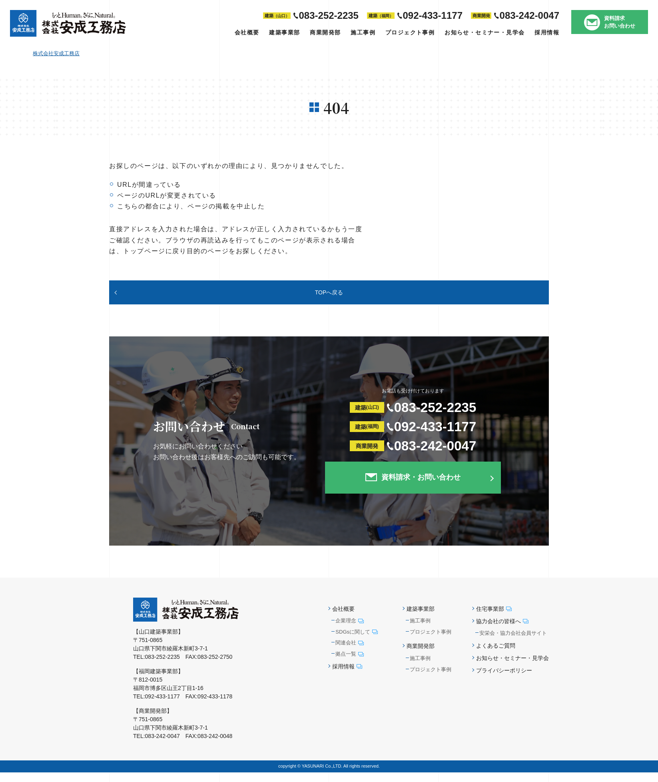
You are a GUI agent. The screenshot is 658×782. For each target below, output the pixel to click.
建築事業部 (284, 32)
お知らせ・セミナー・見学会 (484, 32)
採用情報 (546, 32)
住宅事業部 (494, 618)
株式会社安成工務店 (56, 53)
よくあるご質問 (495, 655)
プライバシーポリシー (504, 680)
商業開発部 (325, 32)
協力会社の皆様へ (502, 631)
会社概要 (247, 32)
